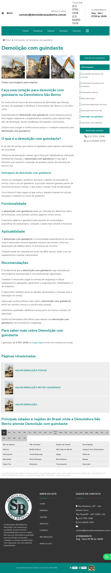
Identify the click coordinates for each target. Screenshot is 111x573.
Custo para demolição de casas (94, 104)
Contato (77, 30)
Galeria (50, 30)
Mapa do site (46, 544)
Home (25, 30)
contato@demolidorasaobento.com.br (91, 528)
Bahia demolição (88, 98)
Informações (46, 537)
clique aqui (37, 342)
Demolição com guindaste (92, 116)
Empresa (37, 30)
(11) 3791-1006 (75, 9)
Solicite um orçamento (94, 58)
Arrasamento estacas (89, 92)
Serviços (63, 30)
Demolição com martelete (91, 123)
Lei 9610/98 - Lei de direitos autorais (58, 475)
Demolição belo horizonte (91, 110)
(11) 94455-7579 (76, 20)
